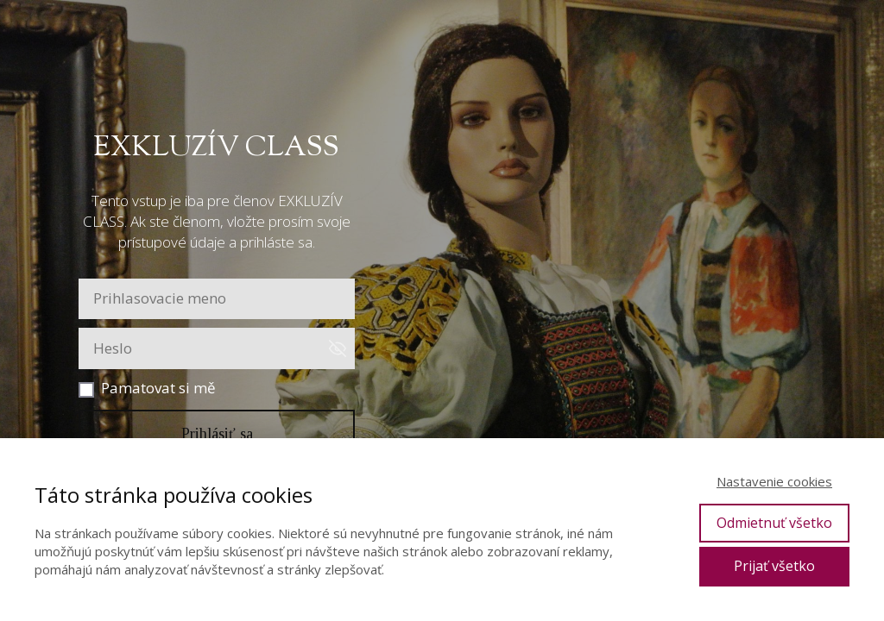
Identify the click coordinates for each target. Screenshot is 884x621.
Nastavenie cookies (774, 481)
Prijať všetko (774, 565)
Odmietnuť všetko (774, 522)
